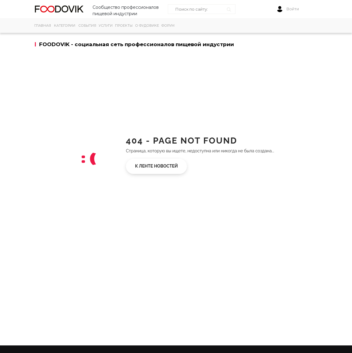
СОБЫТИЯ (87, 25)
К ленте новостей (156, 166)
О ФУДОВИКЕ (147, 25)
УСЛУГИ (106, 25)
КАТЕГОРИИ (64, 25)
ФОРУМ (167, 25)
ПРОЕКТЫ (124, 25)
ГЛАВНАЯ (42, 25)
